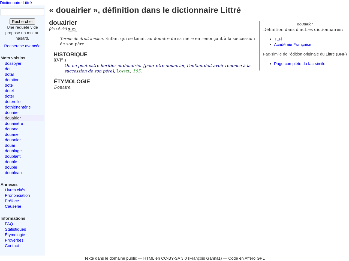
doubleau (13, 172)
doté (9, 85)
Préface (12, 200)
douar (10, 145)
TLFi (278, 39)
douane (12, 129)
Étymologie (15, 234)
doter (9, 96)
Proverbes (14, 240)
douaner (12, 134)
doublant (13, 156)
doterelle (13, 101)
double (11, 161)
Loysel (123, 71)
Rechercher (22, 21)
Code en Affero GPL (246, 258)
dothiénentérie (18, 107)
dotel (9, 90)
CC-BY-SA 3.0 (174, 258)
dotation (12, 79)
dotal (9, 74)
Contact (12, 245)
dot (8, 68)
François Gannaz (205, 258)
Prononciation (17, 195)
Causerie (13, 206)
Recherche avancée (22, 45)
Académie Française (292, 44)
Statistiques (15, 229)
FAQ (9, 223)
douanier (13, 139)
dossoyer (13, 63)
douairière (14, 123)
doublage (13, 150)
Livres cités (15, 189)
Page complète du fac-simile (299, 63)
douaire (12, 112)
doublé (11, 167)
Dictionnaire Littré (16, 2)
